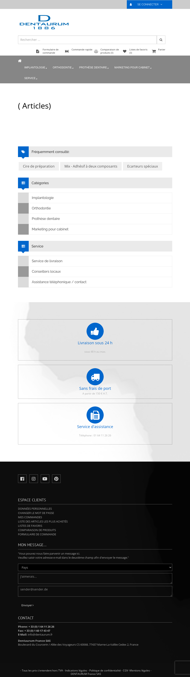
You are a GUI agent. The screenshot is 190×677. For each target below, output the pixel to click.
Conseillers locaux (39, 271)
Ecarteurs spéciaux (142, 166)
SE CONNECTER (148, 4)
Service (31, 78)
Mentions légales (140, 670)
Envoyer (27, 605)
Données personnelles (35, 509)
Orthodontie (63, 67)
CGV (125, 670)
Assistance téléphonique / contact (52, 282)
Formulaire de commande (37, 534)
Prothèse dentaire (94, 67)
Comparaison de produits (37, 530)
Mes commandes (30, 517)
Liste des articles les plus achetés (43, 521)
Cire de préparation (39, 166)
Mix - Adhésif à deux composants (90, 166)
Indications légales (76, 670)
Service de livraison (40, 261)
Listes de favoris (30, 526)
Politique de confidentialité (105, 670)
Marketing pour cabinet (133, 67)
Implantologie (36, 67)
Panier (161, 51)
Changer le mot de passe (36, 513)
